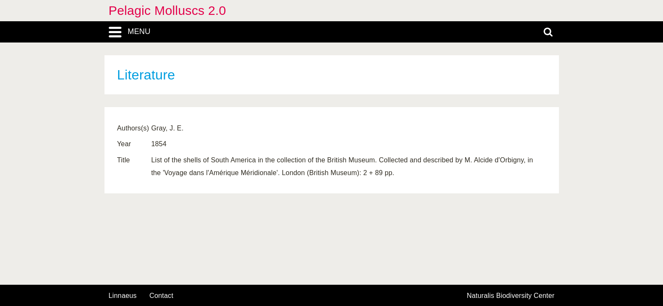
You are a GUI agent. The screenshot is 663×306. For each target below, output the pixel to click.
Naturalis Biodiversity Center (511, 295)
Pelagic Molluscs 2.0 (167, 10)
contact (161, 295)
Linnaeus (123, 295)
